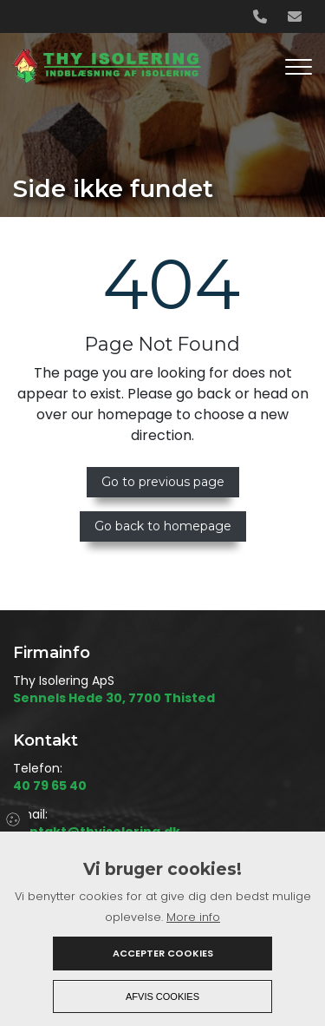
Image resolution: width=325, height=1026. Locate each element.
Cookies (14, 819)
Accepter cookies (163, 953)
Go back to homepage (162, 526)
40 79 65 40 (50, 786)
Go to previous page (162, 482)
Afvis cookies (162, 996)
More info (193, 917)
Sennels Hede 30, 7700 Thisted (114, 699)
